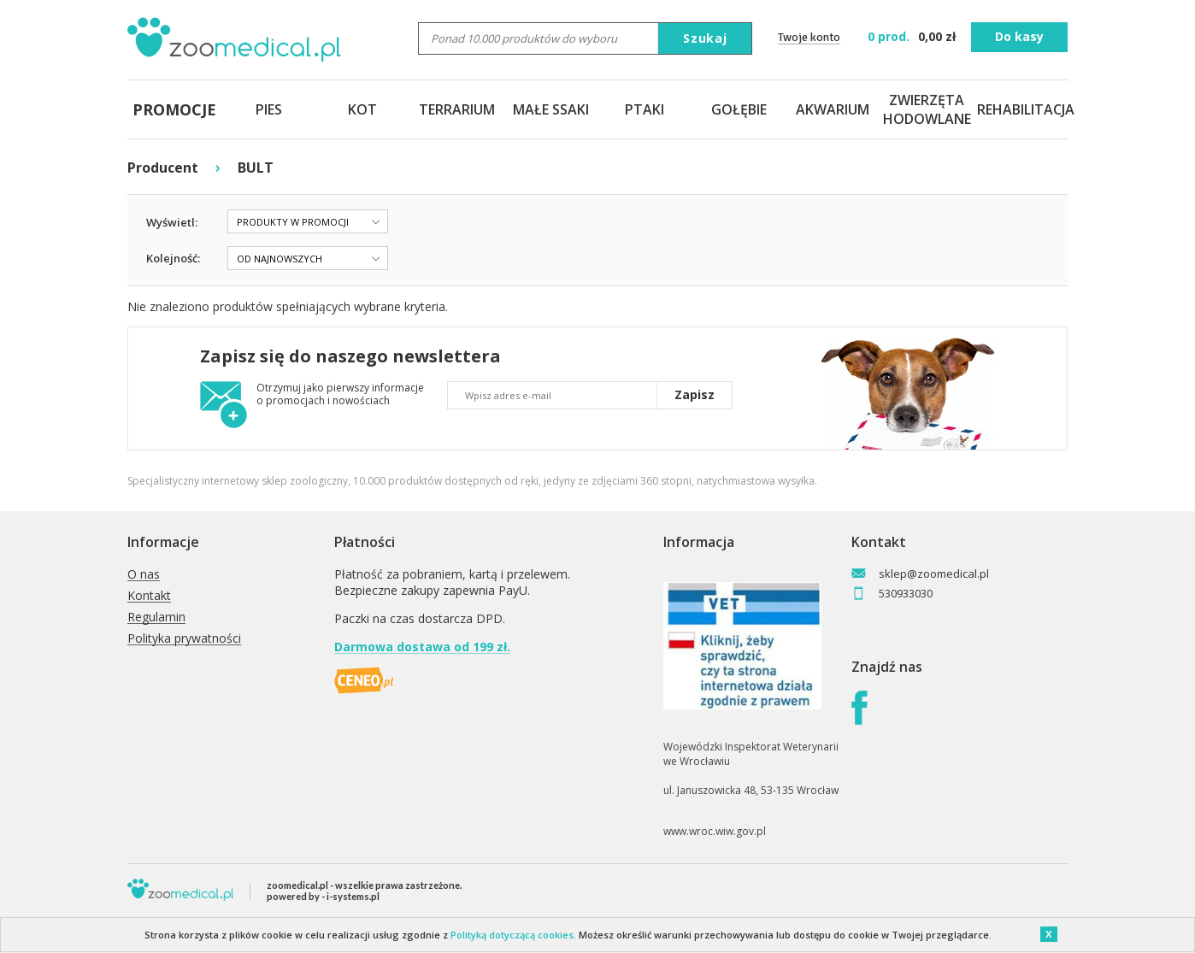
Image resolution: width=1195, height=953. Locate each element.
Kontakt (149, 596)
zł (913, 36)
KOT (362, 109)
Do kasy (1019, 36)
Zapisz (694, 394)
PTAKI (644, 109)
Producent (162, 167)
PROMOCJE (174, 109)
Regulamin (156, 617)
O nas (143, 574)
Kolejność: (173, 258)
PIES (269, 109)
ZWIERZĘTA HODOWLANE (926, 109)
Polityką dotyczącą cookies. (513, 934)
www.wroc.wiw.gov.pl (714, 831)
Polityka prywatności (184, 638)
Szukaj (705, 38)
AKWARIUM (832, 109)
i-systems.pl (353, 896)
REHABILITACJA (1020, 109)
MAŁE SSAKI (551, 109)
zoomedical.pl (297, 885)
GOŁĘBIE (739, 109)
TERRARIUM (457, 109)
